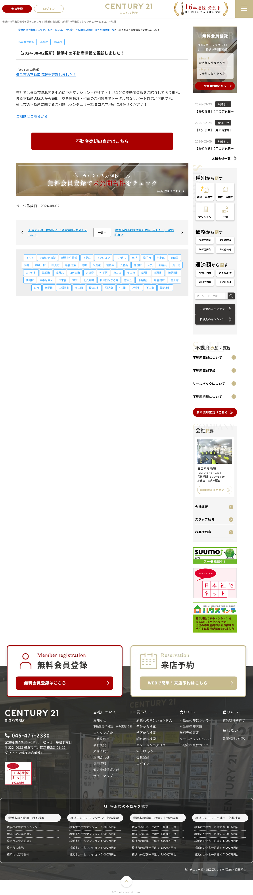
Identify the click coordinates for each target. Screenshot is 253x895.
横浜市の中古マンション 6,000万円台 (93, 847)
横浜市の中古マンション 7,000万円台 (93, 854)
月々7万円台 (225, 272)
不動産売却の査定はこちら (102, 141)
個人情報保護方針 (106, 769)
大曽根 (90, 272)
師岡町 (158, 272)
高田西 (174, 257)
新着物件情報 (26, 42)
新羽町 (49, 287)
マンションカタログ (151, 745)
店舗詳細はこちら (212, 490)
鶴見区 (30, 280)
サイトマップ (103, 776)
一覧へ (102, 232)
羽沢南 (109, 287)
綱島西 (110, 265)
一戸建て (121, 257)
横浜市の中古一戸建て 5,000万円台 (216, 840)
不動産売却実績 (204, 370)
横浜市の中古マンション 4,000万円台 (93, 834)
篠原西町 (173, 272)
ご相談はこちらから (32, 116)
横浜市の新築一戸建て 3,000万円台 (154, 827)
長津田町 (94, 287)
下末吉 (63, 280)
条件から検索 (146, 726)
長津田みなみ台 (109, 280)
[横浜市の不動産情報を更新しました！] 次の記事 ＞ (144, 232)
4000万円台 (225, 240)
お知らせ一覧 (221, 158)
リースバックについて (209, 383)
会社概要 (201, 506)
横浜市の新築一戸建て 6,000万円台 (154, 847)
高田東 (131, 272)
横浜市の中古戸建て (19, 840)
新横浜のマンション (212, 319)
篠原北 (60, 272)
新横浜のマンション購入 (154, 720)
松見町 (55, 265)
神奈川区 (40, 265)
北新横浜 (143, 280)
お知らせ (99, 720)
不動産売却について (207, 357)
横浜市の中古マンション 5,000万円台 (93, 840)
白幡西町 (64, 287)
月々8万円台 (205, 282)
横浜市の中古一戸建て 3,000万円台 (216, 827)
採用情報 (99, 763)
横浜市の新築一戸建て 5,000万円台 (154, 840)
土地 (134, 257)
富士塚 (174, 280)
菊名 (26, 265)
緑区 (75, 280)
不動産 (44, 42)
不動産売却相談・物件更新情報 (112, 726)
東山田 (117, 272)
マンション (103, 257)
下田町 (150, 287)
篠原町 (145, 272)
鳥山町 (176, 265)
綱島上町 (165, 287)
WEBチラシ (145, 751)
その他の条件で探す (212, 309)
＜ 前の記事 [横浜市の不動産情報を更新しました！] (57, 232)
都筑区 (138, 265)
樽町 (84, 265)
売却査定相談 (48, 257)
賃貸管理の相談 (234, 738)
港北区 (161, 257)
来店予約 (99, 751)
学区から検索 (146, 732)
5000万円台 (205, 249)
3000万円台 (205, 240)
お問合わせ (101, 757)
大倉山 (124, 265)
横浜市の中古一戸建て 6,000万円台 (216, 847)
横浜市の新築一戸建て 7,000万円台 (154, 854)
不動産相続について (207, 396)
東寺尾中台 (46, 280)
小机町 (123, 287)
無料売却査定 (189, 732)
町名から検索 (146, 739)
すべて (30, 257)
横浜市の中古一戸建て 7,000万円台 (216, 854)
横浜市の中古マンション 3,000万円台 (93, 827)
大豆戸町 (31, 272)
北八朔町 (88, 280)
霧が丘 (128, 280)
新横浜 (163, 265)
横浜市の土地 (15, 847)
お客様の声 (203, 532)
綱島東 (97, 265)
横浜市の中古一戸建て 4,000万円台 (216, 834)
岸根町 (136, 287)
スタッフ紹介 (205, 519)
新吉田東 (70, 265)
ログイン (143, 763)
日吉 (36, 287)
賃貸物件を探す (234, 720)
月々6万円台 (205, 272)
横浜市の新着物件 (18, 854)
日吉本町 (74, 272)
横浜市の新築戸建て (19, 834)
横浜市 (58, 42)
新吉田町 (159, 280)
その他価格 (225, 249)
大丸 (150, 265)
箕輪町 (46, 272)
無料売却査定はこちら (212, 412)
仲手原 (103, 272)
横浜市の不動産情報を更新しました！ (46, 74)
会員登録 (143, 757)
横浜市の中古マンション (22, 827)
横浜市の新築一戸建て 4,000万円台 (154, 834)
